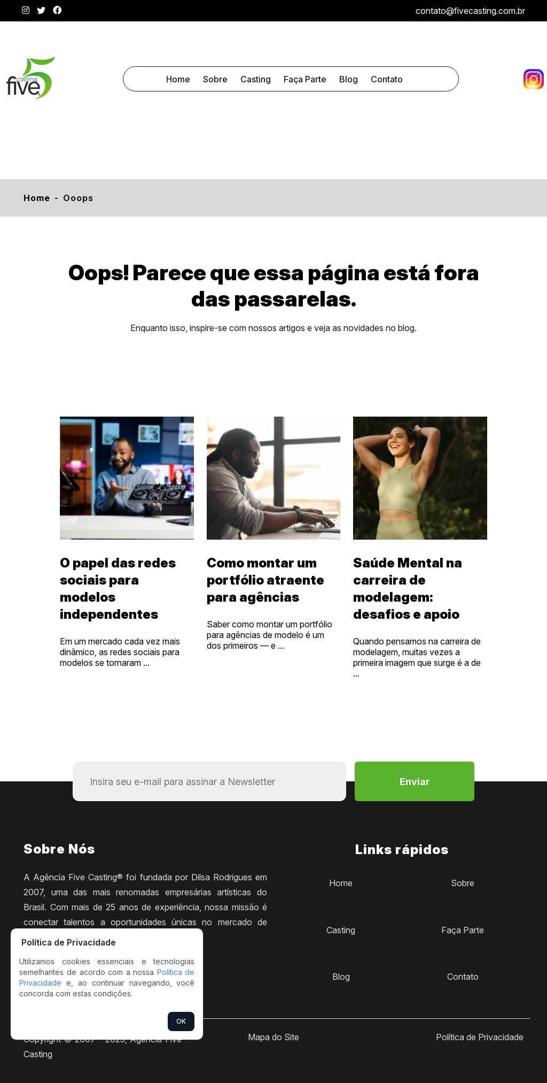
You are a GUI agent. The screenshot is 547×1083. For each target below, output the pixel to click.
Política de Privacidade (479, 1037)
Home (178, 79)
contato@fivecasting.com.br (470, 10)
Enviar (415, 781)
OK (181, 1021)
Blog (348, 79)
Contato (387, 79)
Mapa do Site (273, 1037)
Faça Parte (305, 79)
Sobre (215, 79)
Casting (255, 79)
